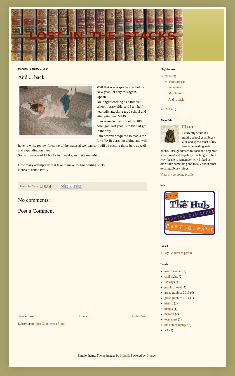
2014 (169, 76)
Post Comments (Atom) (50, 323)
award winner (173, 271)
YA (166, 330)
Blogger (151, 355)
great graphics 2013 (176, 292)
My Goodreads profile (178, 253)
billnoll (124, 355)
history (168, 303)
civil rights (171, 276)
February (175, 82)
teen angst (170, 319)
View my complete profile (177, 174)
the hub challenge (175, 325)
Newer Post (26, 316)
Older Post (139, 316)
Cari (190, 127)
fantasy (169, 282)
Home (83, 316)
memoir (169, 314)
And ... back (176, 99)
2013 (169, 109)
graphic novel (173, 287)
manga (168, 309)
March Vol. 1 (176, 93)
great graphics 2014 (176, 298)
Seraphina (174, 87)
